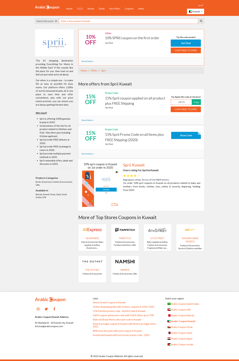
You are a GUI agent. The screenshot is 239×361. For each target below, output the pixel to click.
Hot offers (114, 8)
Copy (196, 102)
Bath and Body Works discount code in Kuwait (117, 319)
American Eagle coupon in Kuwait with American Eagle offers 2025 (124, 325)
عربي (200, 4)
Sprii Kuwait (134, 164)
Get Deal (186, 43)
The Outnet (92, 269)
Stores (90, 8)
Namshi (124, 269)
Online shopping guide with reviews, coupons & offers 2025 (123, 306)
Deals (102, 8)
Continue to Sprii (186, 50)
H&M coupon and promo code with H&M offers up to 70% (123, 315)
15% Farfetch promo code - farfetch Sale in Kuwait (119, 311)
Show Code (186, 135)
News (141, 8)
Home (69, 8)
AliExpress (92, 238)
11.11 (80, 8)
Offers (93, 70)
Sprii (103, 70)
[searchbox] (128, 21)
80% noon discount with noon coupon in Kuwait (117, 330)
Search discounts (47, 21)
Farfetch (125, 238)
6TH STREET (157, 238)
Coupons (129, 8)
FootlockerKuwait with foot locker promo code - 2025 (121, 335)
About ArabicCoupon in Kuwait (109, 302)
